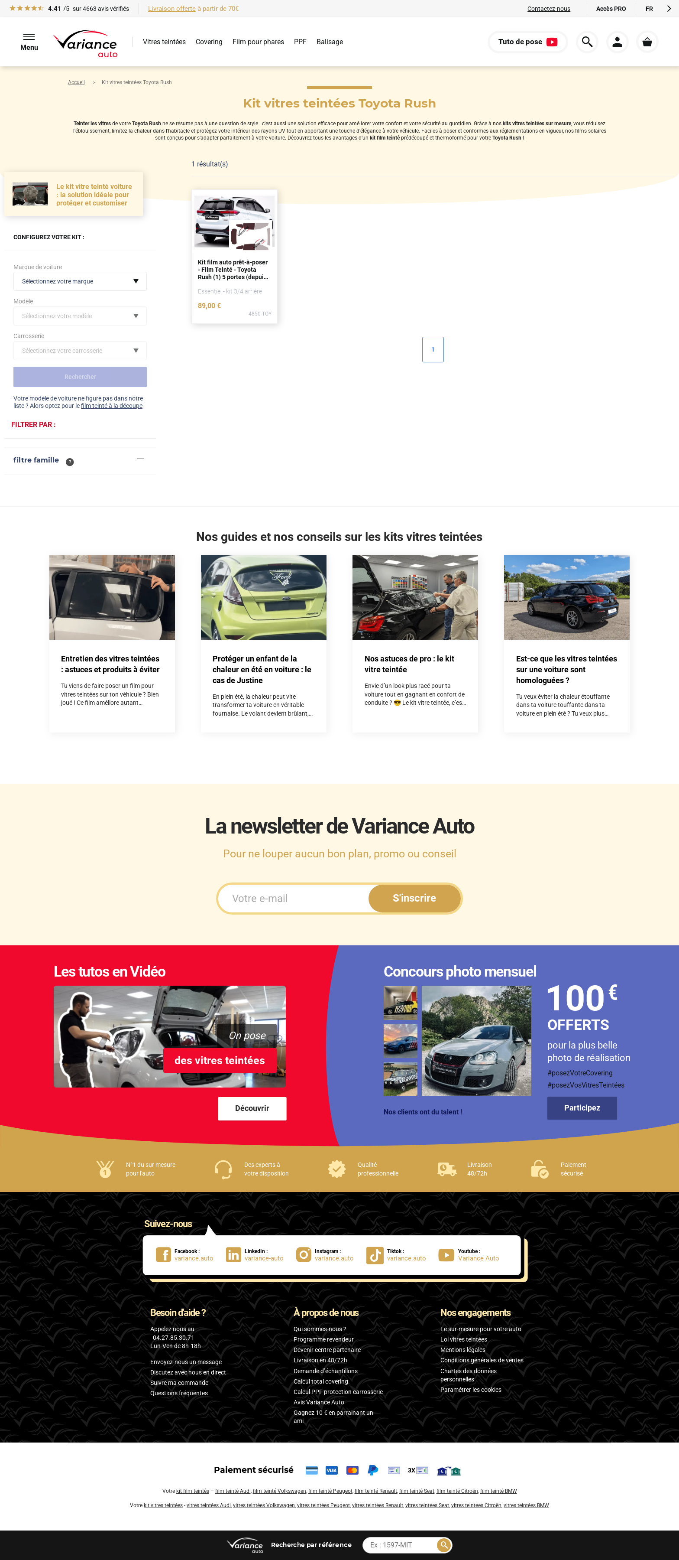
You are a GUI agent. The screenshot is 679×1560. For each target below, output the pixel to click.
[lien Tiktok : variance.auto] (399, 1255)
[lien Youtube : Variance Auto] (471, 1255)
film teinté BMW (498, 1491)
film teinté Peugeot (330, 1491)
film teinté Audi (233, 1491)
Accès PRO (611, 8)
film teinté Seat (416, 1491)
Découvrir (252, 1108)
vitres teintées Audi (209, 1505)
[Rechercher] (444, 1545)
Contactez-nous (548, 8)
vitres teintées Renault (377, 1505)
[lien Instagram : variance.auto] (331, 1255)
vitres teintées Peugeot (323, 1505)
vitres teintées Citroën (476, 1505)
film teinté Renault (376, 1491)
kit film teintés (192, 1491)
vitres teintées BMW (526, 1505)
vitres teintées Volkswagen (264, 1505)
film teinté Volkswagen (279, 1491)
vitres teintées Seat (427, 1505)
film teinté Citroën (457, 1491)
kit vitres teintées (163, 1505)
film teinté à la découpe (111, 405)
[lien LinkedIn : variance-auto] (261, 1255)
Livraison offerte (172, 9)
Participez (582, 1107)
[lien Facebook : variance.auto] (191, 1255)
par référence (311, 1544)
